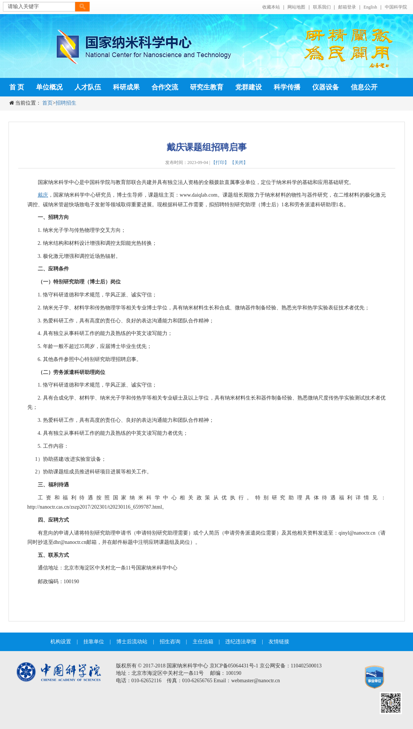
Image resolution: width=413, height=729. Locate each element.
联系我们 (322, 7)
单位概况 (49, 87)
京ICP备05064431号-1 (234, 666)
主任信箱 (203, 641)
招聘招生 (66, 103)
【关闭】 (239, 162)
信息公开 (364, 87)
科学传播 (287, 87)
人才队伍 (87, 87)
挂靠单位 (93, 641)
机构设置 (60, 641)
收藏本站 (271, 7)
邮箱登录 (347, 7)
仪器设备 (325, 87)
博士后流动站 (131, 641)
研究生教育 (206, 87)
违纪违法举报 (240, 641)
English (370, 7)
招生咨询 (170, 641)
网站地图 (296, 7)
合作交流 (164, 87)
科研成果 (126, 87)
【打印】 (220, 162)
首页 (47, 103)
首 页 (16, 87)
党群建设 (248, 87)
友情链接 (279, 641)
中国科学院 (396, 7)
